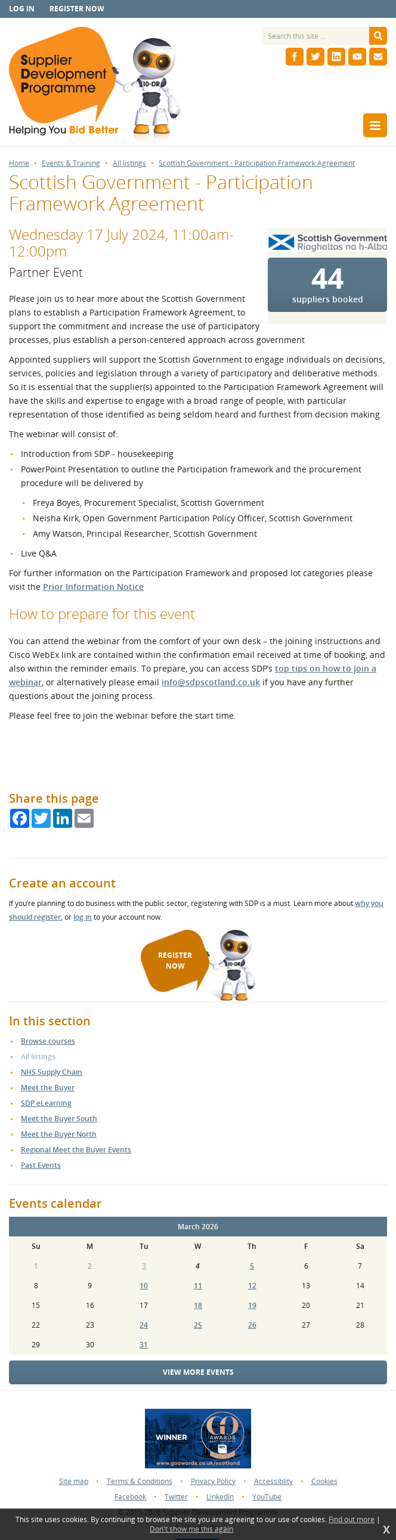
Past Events (41, 1165)
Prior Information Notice (93, 586)
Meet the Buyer (48, 1088)
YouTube (266, 1497)
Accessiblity (273, 1481)
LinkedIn (220, 1497)
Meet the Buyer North (59, 1134)
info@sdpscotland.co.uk (211, 682)
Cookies (324, 1481)
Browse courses (48, 1041)
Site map (73, 1481)
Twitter (176, 1497)
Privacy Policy (213, 1481)
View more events (198, 1372)
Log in (22, 9)
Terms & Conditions (139, 1481)
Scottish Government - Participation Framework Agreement (257, 163)
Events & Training (71, 163)
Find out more (352, 1519)
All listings (129, 163)
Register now (77, 9)
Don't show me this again (191, 1529)
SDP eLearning (46, 1103)
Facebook (130, 1497)
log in (82, 917)
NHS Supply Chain (51, 1072)
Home (19, 163)
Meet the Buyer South (59, 1119)
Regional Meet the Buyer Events (76, 1150)
